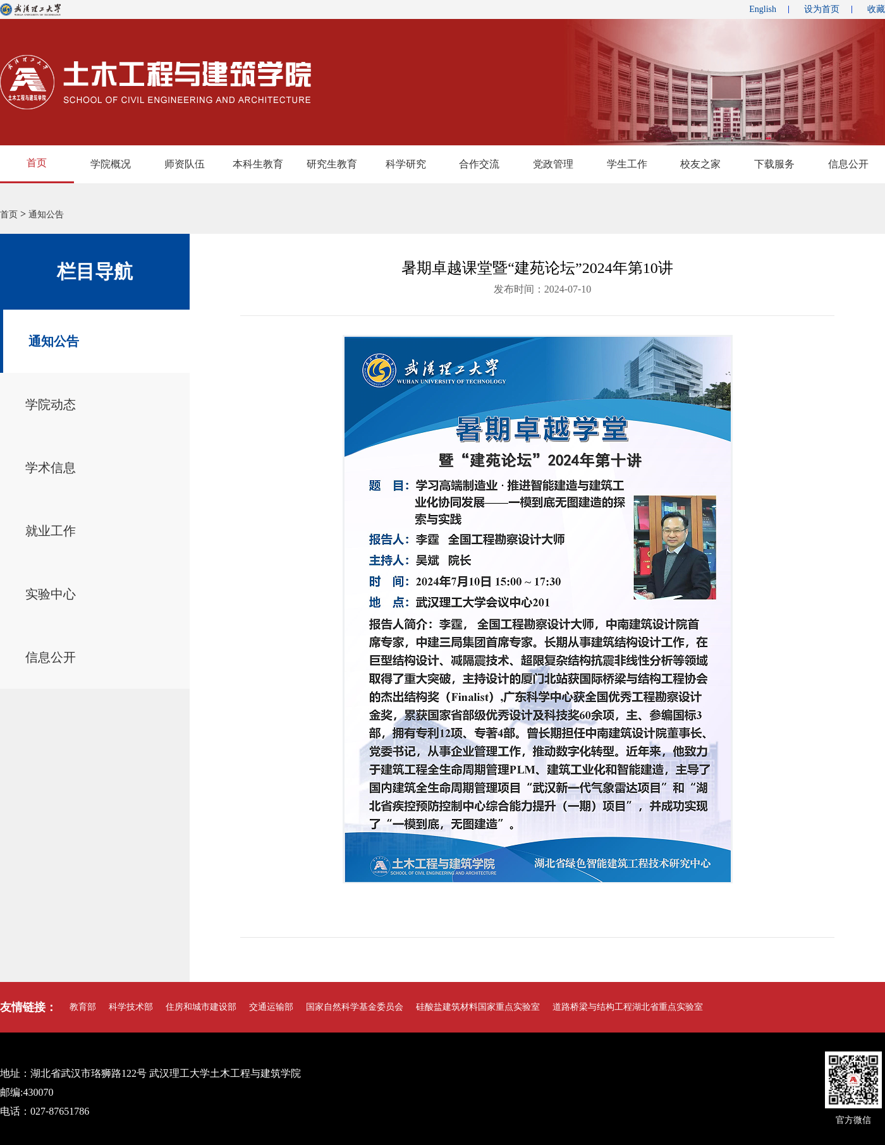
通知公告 (46, 214)
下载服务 (774, 164)
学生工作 (627, 164)
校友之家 (700, 164)
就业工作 (50, 531)
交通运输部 (271, 1007)
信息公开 (50, 657)
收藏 (876, 9)
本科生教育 (258, 164)
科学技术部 (131, 1007)
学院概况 (110, 164)
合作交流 (479, 164)
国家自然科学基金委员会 (354, 1007)
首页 (37, 162)
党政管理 (553, 164)
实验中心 (50, 594)
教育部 (83, 1007)
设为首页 (821, 9)
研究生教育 (332, 164)
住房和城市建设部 (201, 1007)
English (762, 9)
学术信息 (50, 468)
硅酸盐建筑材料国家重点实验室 (478, 1007)
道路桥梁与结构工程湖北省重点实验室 (627, 1007)
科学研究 (406, 164)
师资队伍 (184, 164)
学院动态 (50, 404)
